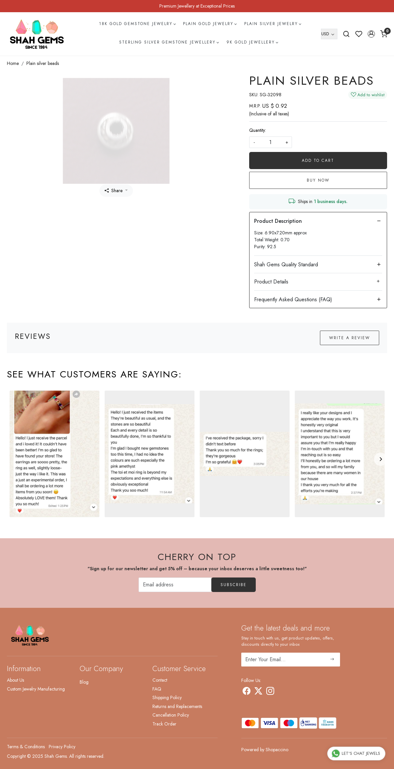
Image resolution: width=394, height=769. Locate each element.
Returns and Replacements (177, 706)
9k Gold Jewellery (252, 42)
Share (113, 190)
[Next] (380, 459)
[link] (346, 34)
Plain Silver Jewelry (272, 24)
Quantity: (257, 130)
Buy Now (318, 180)
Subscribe (234, 585)
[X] (258, 692)
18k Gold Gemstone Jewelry (137, 24)
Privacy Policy (62, 746)
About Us (15, 680)
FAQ (156, 689)
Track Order (164, 724)
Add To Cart (318, 160)
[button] (371, 34)
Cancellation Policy (170, 715)
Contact (159, 680)
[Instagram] (270, 692)
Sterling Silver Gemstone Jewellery (169, 42)
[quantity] (270, 142)
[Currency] (329, 34)
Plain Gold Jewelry (209, 24)
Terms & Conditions (26, 746)
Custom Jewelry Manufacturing (36, 689)
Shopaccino (277, 749)
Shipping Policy (167, 697)
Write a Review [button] (349, 338)
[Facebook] (246, 692)
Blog (84, 682)
